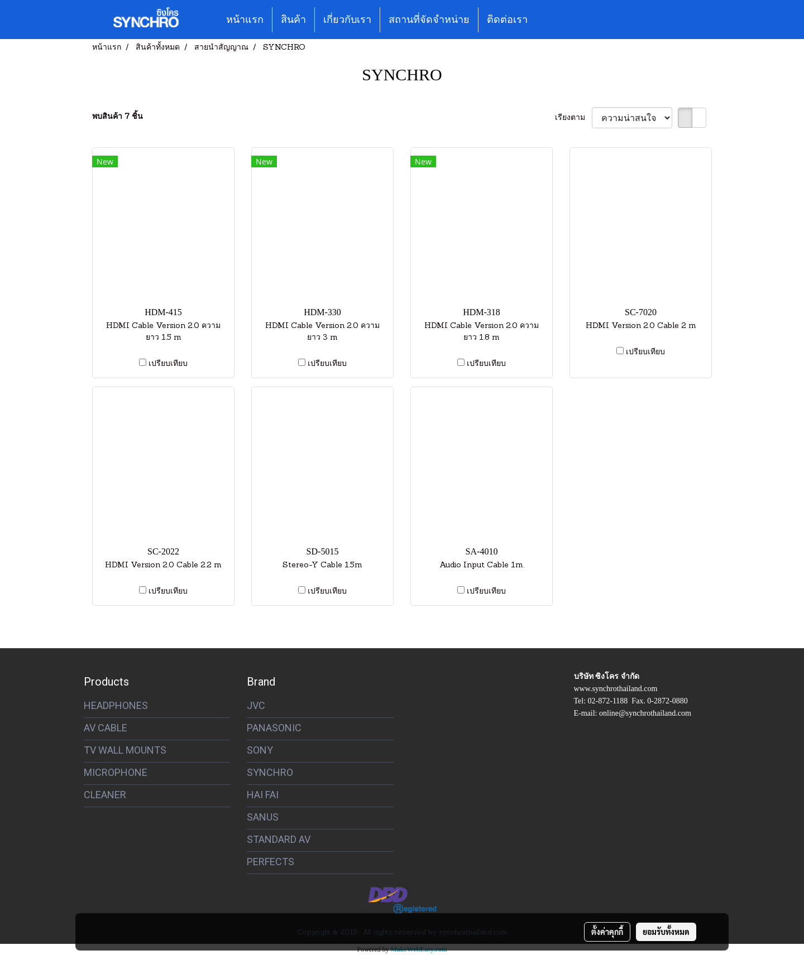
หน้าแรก (245, 19)
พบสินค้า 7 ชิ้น (117, 117)
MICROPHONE (115, 772)
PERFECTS (270, 861)
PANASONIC (274, 728)
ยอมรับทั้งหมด (666, 932)
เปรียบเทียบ (168, 364)
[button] (546, 19)
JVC (256, 705)
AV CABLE (105, 728)
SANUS (263, 817)
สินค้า (293, 19)
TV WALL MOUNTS (125, 750)
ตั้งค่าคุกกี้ (607, 932)
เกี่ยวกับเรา (347, 19)
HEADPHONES (116, 705)
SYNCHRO (270, 772)
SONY (260, 750)
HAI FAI (263, 794)
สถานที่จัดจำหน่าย (429, 19)
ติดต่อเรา (507, 19)
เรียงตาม (573, 118)
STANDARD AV (278, 839)
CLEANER (105, 794)
